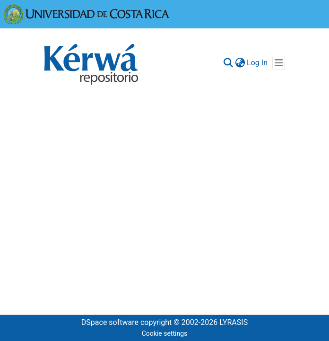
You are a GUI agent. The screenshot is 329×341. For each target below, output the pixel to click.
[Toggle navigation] (278, 63)
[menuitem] (240, 63)
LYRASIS (233, 322)
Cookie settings (165, 333)
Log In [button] (257, 62)
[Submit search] (228, 63)
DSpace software (110, 322)
